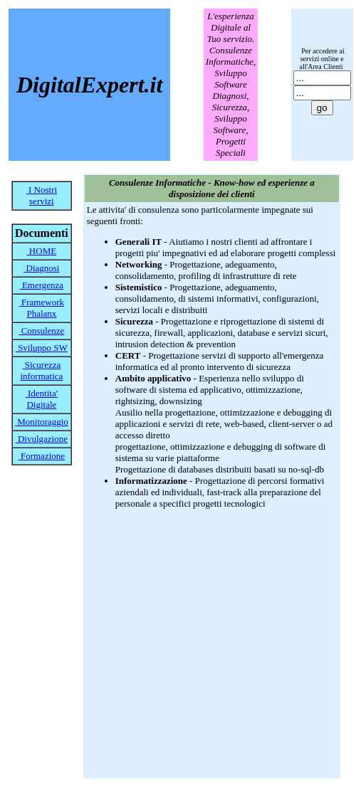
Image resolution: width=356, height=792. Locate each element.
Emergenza (41, 285)
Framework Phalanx (41, 308)
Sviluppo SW (42, 347)
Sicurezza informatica (41, 370)
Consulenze (41, 330)
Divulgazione (42, 438)
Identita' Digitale (42, 399)
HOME (42, 250)
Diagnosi (41, 268)
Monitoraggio (41, 421)
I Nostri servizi (41, 195)
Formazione (42, 455)
